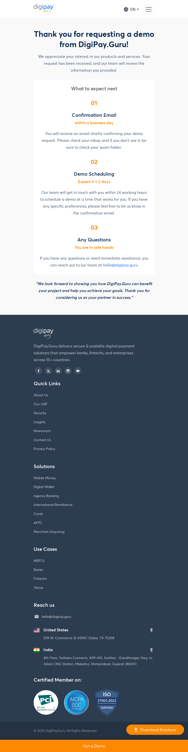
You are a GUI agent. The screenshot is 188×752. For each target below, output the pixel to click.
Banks (38, 569)
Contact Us (42, 439)
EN (129, 9)
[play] (78, 370)
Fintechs (40, 578)
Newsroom (42, 430)
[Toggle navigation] (149, 9)
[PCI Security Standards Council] (46, 693)
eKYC (38, 522)
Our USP (40, 404)
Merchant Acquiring (49, 531)
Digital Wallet (44, 486)
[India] (151, 650)
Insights (39, 422)
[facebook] (38, 370)
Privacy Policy (44, 448)
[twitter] (48, 370)
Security (40, 412)
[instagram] (68, 370)
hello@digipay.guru (120, 264)
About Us (41, 395)
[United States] (151, 630)
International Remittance (53, 504)
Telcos (38, 587)
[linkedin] (58, 370)
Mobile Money (45, 477)
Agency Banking (46, 495)
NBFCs (39, 560)
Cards (38, 513)
